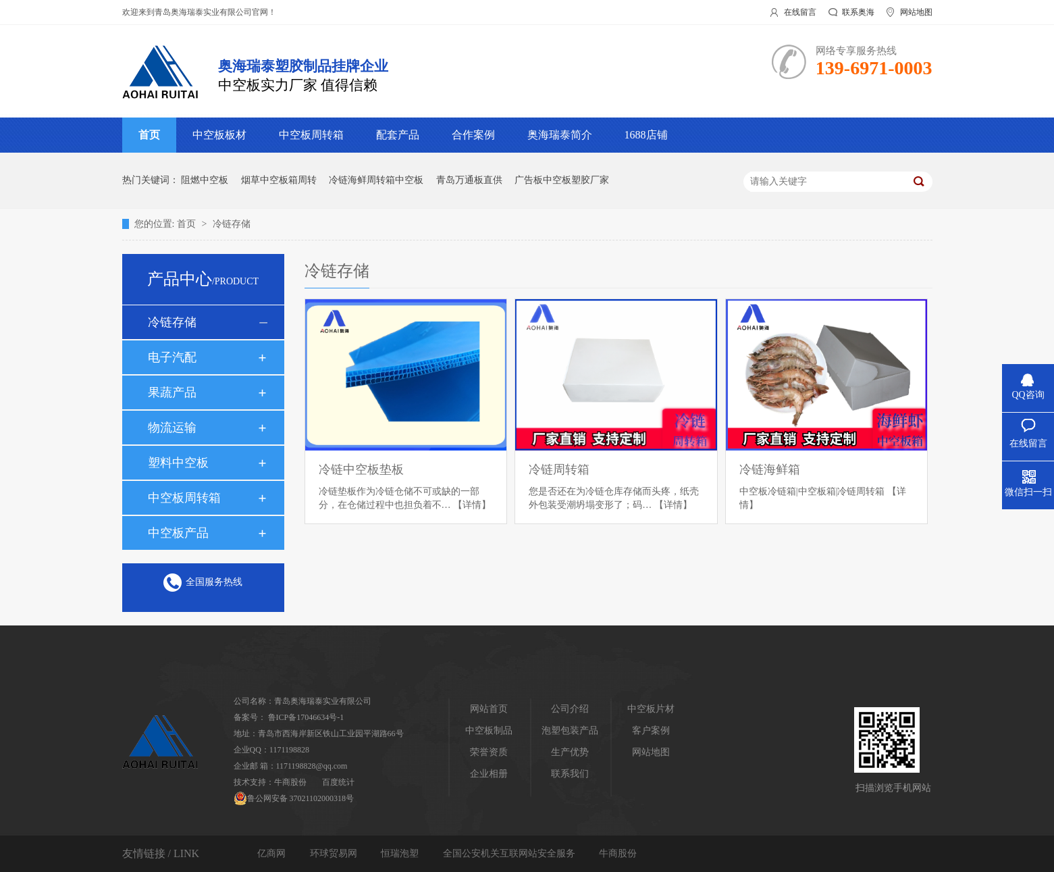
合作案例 (473, 134)
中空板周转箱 (311, 134)
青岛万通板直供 (469, 180)
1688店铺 (646, 134)
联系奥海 (858, 12)
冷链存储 (232, 224)
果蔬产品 (172, 392)
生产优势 (570, 752)
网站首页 (489, 709)
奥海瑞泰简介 (559, 134)
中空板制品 (488, 730)
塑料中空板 (178, 462)
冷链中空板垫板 (361, 469)
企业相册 (489, 774)
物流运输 (172, 427)
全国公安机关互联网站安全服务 (510, 853)
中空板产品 (178, 533)
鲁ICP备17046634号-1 (306, 717)
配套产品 (397, 134)
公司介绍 (570, 709)
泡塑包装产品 (570, 730)
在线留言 (800, 12)
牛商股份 (290, 782)
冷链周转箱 (559, 469)
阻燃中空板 (204, 180)
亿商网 (272, 853)
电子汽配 (172, 357)
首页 (149, 134)
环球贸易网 (335, 853)
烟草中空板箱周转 (279, 180)
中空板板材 (219, 134)
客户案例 (651, 730)
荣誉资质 (489, 752)
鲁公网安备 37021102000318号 (294, 798)
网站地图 (916, 12)
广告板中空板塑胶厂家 (562, 180)
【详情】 (472, 505)
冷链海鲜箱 (769, 469)
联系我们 (570, 774)
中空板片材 (651, 709)
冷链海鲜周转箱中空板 (376, 180)
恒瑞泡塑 (401, 853)
